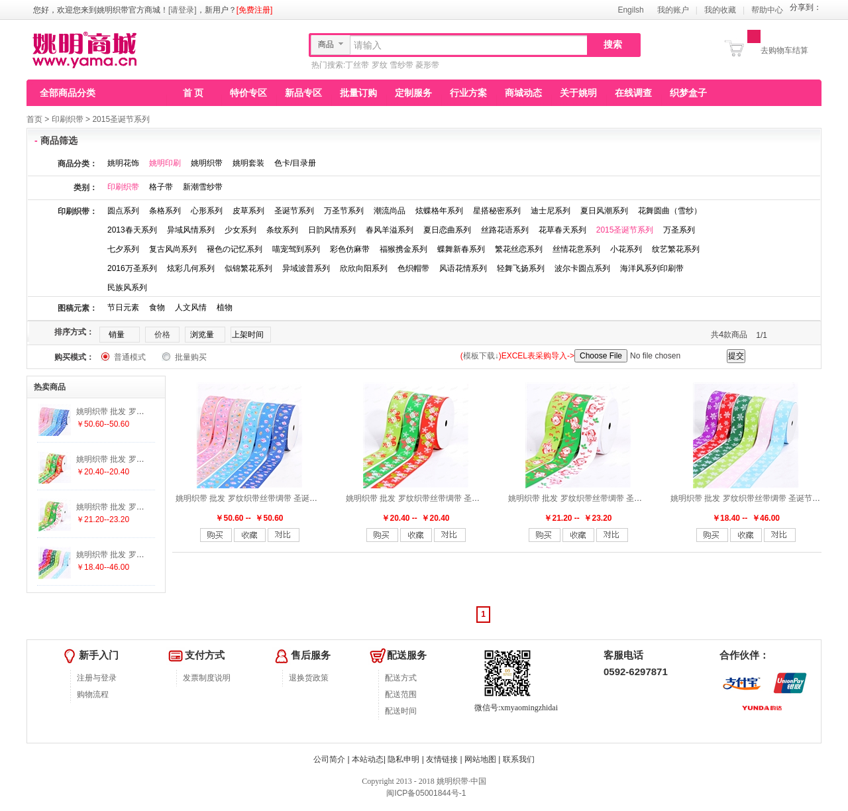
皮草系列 (248, 210)
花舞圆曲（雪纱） (670, 210)
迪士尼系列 (550, 210)
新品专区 (303, 92)
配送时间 (401, 711)
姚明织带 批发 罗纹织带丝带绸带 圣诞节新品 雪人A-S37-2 (448, 498)
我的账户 (673, 10)
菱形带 (427, 65)
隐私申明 (403, 759)
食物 (157, 307)
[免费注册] (255, 10)
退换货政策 (309, 677)
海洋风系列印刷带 (652, 268)
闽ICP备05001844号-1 (425, 793)
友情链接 (442, 759)
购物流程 (93, 694)
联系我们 (519, 759)
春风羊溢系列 (389, 230)
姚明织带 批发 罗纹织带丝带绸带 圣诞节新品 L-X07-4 (270, 498)
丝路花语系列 (505, 230)
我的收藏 (720, 10)
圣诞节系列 (294, 210)
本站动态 (368, 759)
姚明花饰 (123, 163)
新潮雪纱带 (203, 186)
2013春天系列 (132, 230)
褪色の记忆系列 (234, 249)
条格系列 (165, 210)
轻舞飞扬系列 (521, 268)
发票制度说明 (207, 677)
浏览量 (202, 334)
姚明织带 (207, 163)
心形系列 (207, 210)
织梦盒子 (688, 92)
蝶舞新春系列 (461, 249)
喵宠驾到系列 (296, 249)
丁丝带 (357, 65)
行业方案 (468, 92)
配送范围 (401, 694)
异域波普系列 (306, 268)
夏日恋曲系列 (447, 230)
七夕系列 (123, 249)
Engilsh (630, 10)
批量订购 (358, 92)
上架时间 (248, 334)
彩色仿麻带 (350, 249)
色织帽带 (413, 268)
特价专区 (248, 92)
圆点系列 (123, 210)
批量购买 (191, 357)
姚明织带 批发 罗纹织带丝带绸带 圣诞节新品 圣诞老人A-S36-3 (618, 498)
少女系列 (240, 230)
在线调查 (633, 92)
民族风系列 (127, 287)
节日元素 (123, 307)
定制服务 (413, 92)
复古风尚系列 (173, 249)
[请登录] (182, 10)
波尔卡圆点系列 (582, 268)
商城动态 (523, 92)
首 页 (193, 92)
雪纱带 (401, 65)
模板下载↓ (481, 355)
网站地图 (480, 759)
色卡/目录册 (295, 163)
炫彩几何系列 (191, 268)
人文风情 (191, 307)
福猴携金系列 (403, 249)
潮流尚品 (389, 210)
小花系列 (626, 249)
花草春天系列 (562, 230)
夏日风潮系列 (604, 210)
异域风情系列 (191, 230)
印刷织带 (67, 119)
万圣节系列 (344, 210)
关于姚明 (578, 92)
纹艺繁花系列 (676, 249)
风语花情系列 (463, 268)
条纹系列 (282, 230)
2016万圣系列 (132, 268)
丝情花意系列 (576, 249)
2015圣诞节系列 (121, 119)
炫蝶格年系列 (439, 210)
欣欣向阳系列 (364, 268)
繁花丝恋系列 (519, 249)
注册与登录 (97, 677)
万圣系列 (679, 230)
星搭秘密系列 (497, 210)
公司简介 (329, 759)
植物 (225, 307)
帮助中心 (767, 10)
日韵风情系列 (332, 230)
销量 (117, 334)
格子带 (161, 186)
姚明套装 (248, 163)
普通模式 (130, 357)
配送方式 (401, 677)
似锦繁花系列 (248, 268)
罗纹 (380, 65)
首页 (34, 119)
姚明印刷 (165, 163)
